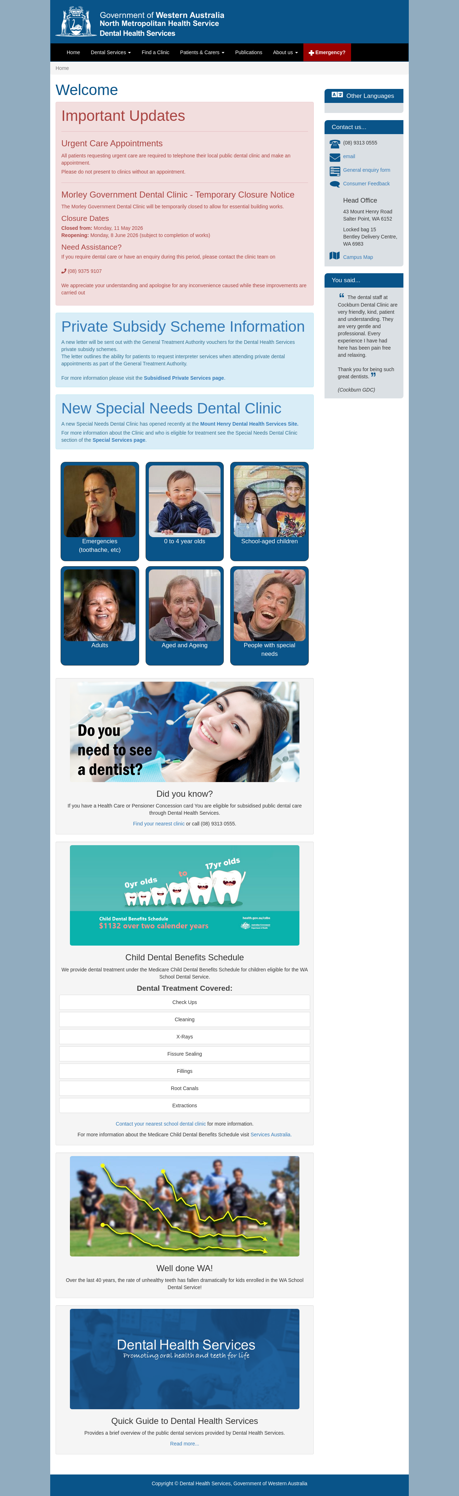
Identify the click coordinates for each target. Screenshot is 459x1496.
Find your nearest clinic (159, 824)
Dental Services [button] (111, 52)
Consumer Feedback (366, 183)
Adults (99, 645)
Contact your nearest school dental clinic (161, 1124)
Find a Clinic (155, 52)
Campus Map (358, 257)
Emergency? (327, 52)
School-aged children (269, 541)
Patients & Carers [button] (202, 52)
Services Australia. (271, 1134)
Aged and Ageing (185, 645)
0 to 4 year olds (184, 541)
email (349, 156)
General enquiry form (367, 170)
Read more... (184, 1444)
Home (73, 52)
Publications (248, 52)
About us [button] (285, 52)
